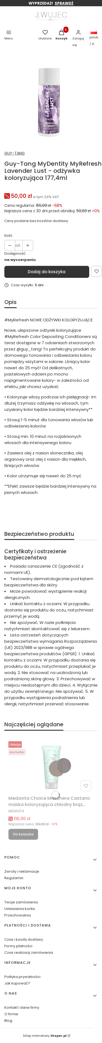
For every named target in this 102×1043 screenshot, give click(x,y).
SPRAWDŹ (64, 3)
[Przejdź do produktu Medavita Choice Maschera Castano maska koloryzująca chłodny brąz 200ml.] (51, 766)
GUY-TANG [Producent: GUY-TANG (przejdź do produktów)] (14, 153)
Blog (8, 1020)
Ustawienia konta (19, 908)
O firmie (11, 1014)
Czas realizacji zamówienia (28, 952)
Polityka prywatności (22, 976)
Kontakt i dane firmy (21, 1007)
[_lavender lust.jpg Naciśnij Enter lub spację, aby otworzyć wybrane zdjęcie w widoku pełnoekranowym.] (49, 101)
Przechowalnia (17, 915)
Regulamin (13, 878)
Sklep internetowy (45, 1035)
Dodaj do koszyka (47, 272)
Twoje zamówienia (21, 902)
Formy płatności (18, 946)
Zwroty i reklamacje (21, 871)
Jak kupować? (17, 983)
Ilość (8, 235)
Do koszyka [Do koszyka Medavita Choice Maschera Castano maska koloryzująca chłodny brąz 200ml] (23, 834)
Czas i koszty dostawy (23, 939)
